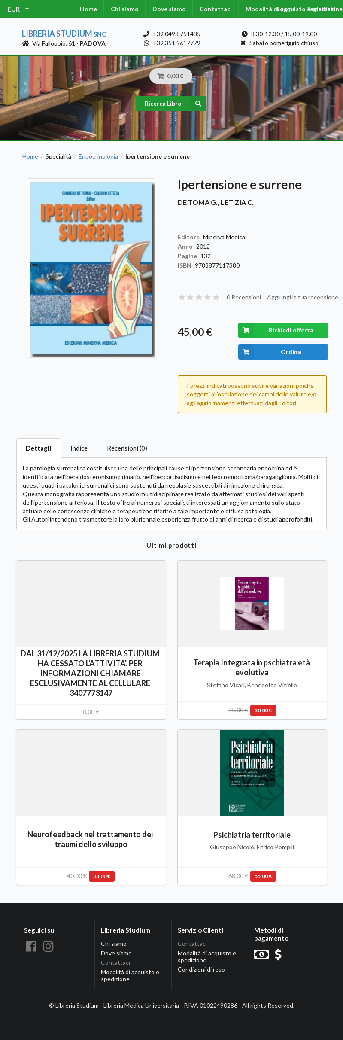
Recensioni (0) (127, 448)
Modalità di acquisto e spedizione (130, 975)
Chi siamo (125, 8)
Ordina (269, 352)
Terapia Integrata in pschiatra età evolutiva (252, 667)
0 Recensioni (244, 297)
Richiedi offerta (275, 330)
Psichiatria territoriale (252, 834)
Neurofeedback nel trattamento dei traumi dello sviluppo (90, 839)
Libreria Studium (64, 33)
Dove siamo (169, 8)
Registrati (320, 8)
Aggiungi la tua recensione (302, 297)
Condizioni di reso (201, 969)
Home (88, 8)
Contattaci (216, 8)
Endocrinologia (98, 156)
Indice (79, 448)
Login (284, 8)
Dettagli (38, 448)
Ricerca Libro (175, 103)
